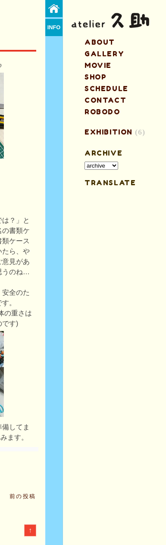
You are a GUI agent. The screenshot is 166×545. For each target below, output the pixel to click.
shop (95, 77)
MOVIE (98, 65)
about (100, 42)
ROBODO (102, 111)
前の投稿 (22, 496)
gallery (104, 53)
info (54, 27)
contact (105, 100)
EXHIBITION (109, 132)
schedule (106, 88)
